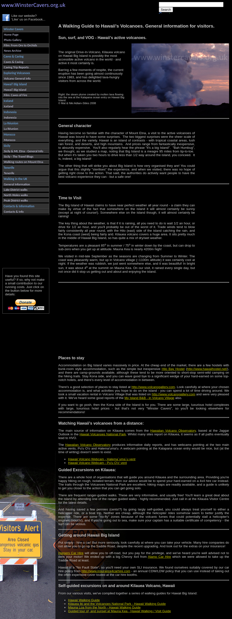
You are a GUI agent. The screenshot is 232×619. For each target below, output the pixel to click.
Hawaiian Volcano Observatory (173, 430)
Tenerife (9, 173)
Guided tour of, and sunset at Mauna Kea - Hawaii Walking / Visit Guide (119, 611)
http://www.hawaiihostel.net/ (207, 369)
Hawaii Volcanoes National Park (103, 434)
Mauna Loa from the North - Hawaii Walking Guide (104, 607)
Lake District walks (15, 189)
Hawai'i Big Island (15, 89)
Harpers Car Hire (70, 553)
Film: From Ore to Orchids (20, 45)
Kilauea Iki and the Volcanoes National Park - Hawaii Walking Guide (117, 604)
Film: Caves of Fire (15, 95)
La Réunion (11, 128)
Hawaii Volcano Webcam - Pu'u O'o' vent (97, 463)
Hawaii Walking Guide (84, 600)
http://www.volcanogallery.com (153, 387)
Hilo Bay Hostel (173, 369)
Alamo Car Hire (159, 557)
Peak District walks (16, 200)
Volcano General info (17, 78)
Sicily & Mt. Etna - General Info (23, 151)
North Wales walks (16, 195)
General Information (17, 184)
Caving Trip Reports (16, 67)
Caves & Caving (13, 62)
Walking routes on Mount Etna (23, 162)
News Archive (12, 50)
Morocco (9, 140)
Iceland (8, 106)
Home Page (11, 34)
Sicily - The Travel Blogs (18, 156)
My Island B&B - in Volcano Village (149, 398)
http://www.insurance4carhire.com (105, 571)
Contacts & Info (14, 211)
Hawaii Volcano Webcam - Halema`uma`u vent (101, 459)
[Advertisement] (24, 240)
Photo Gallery (12, 40)
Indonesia (10, 117)
